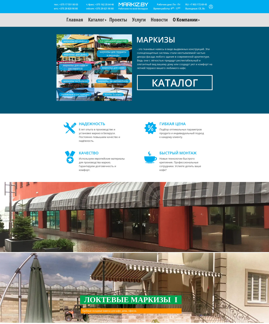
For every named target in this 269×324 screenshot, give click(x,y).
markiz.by (133, 4)
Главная (74, 19)
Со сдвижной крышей (113, 41)
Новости (159, 19)
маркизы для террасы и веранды (113, 53)
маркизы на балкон (75, 81)
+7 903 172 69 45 (198, 4)
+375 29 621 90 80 (104, 8)
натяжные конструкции (75, 94)
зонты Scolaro (113, 94)
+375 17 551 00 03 (68, 4)
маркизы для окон (113, 67)
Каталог (96, 19)
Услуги (139, 19)
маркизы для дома (75, 54)
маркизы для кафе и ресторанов (75, 67)
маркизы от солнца (75, 41)
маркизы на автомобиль (113, 81)
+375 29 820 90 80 (68, 8)
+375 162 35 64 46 (104, 4)
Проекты (118, 19)
